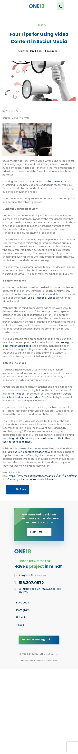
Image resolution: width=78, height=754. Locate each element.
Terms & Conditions (47, 660)
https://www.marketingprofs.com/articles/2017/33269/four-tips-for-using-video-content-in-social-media (40, 477)
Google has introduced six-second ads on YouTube (36, 395)
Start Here (36, 531)
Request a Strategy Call (36, 639)
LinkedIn (21, 617)
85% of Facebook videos (41, 297)
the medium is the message (46, 181)
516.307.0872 (31, 583)
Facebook (22, 602)
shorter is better (19, 393)
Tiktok (20, 625)
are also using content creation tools (29, 452)
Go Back (21, 489)
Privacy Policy (28, 660)
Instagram (22, 610)
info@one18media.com (32, 575)
